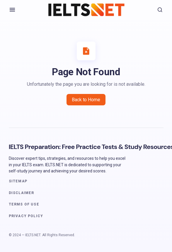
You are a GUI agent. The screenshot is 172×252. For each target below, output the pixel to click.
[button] (12, 9)
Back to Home (86, 99)
